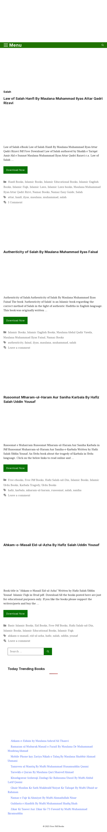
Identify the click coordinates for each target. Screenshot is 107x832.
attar (11, 197)
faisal (28, 343)
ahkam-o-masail (18, 636)
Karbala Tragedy (30, 485)
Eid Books (41, 625)
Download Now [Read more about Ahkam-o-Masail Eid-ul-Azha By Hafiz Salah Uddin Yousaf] (15, 613)
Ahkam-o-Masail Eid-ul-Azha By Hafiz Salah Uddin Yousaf (51, 545)
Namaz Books (41, 192)
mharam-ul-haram (38, 490)
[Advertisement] (53, 33)
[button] (103, 45)
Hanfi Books (15, 182)
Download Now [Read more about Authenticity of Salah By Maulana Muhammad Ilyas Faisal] (15, 320)
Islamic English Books (41, 332)
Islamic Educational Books (61, 182)
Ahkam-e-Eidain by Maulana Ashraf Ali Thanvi (40, 741)
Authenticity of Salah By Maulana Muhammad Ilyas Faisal (50, 252)
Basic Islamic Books (20, 625)
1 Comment (15, 202)
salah (63, 197)
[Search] (48, 651)
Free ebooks (15, 480)
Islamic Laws (38, 187)
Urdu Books (48, 485)
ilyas (26, 197)
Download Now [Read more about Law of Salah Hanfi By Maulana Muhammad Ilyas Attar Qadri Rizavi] (15, 170)
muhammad (50, 197)
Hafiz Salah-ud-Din (57, 480)
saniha (77, 490)
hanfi (18, 197)
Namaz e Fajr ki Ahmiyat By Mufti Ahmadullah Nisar (44, 798)
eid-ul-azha (37, 636)
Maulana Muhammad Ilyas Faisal (24, 337)
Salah (79, 192)
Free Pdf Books (34, 480)
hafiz (11, 490)
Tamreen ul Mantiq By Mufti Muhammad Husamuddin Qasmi (50, 766)
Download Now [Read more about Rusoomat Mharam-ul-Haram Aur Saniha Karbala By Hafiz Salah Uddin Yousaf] (15, 468)
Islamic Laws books (60, 187)
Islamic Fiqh (20, 187)
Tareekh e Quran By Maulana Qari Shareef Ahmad (42, 772)
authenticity (15, 343)
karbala (20, 490)
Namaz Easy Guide (62, 192)
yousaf (74, 636)
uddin (64, 636)
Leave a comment (19, 348)
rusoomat (57, 490)
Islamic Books (33, 182)
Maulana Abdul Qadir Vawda (74, 332)
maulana (35, 197)
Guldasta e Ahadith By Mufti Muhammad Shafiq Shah (44, 803)
